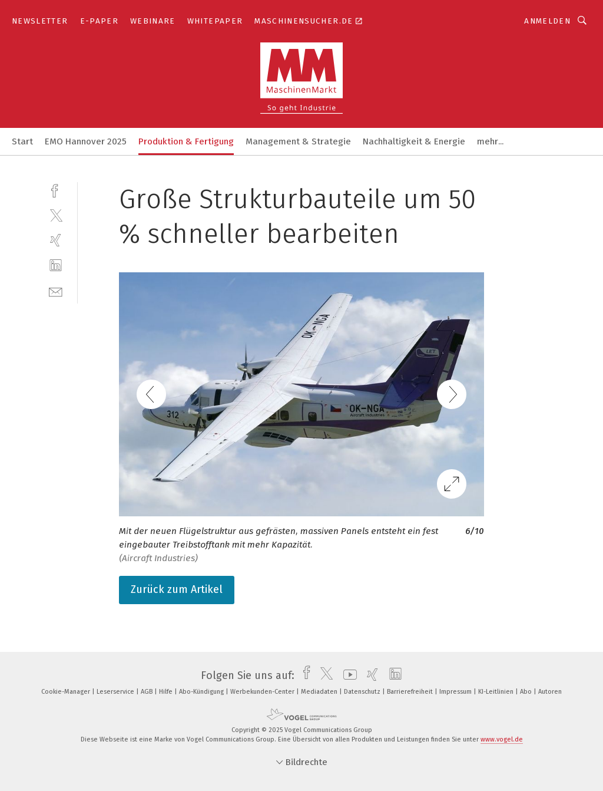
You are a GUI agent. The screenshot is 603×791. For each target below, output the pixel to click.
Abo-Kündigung (202, 692)
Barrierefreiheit (411, 692)
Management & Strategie (298, 141)
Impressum (456, 692)
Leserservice (116, 692)
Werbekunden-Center (263, 692)
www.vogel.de (502, 739)
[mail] (55, 291)
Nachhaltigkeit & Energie (414, 141)
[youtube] (347, 675)
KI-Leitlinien (496, 692)
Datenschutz (363, 692)
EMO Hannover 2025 (86, 141)
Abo (527, 692)
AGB (147, 692)
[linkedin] (55, 265)
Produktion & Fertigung (186, 141)
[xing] (55, 240)
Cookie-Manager (66, 692)
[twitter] (55, 214)
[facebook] (55, 189)
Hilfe (166, 692)
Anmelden (547, 21)
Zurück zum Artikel (177, 589)
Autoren (550, 692)
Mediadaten (320, 692)
